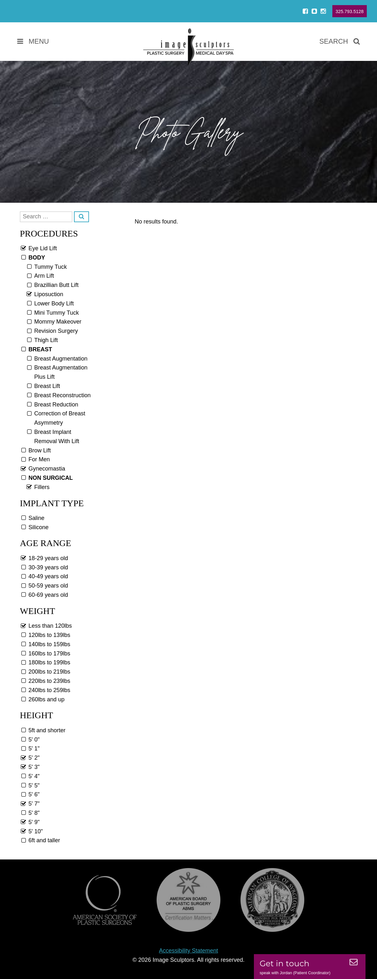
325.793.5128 (350, 11)
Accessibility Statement (188, 950)
